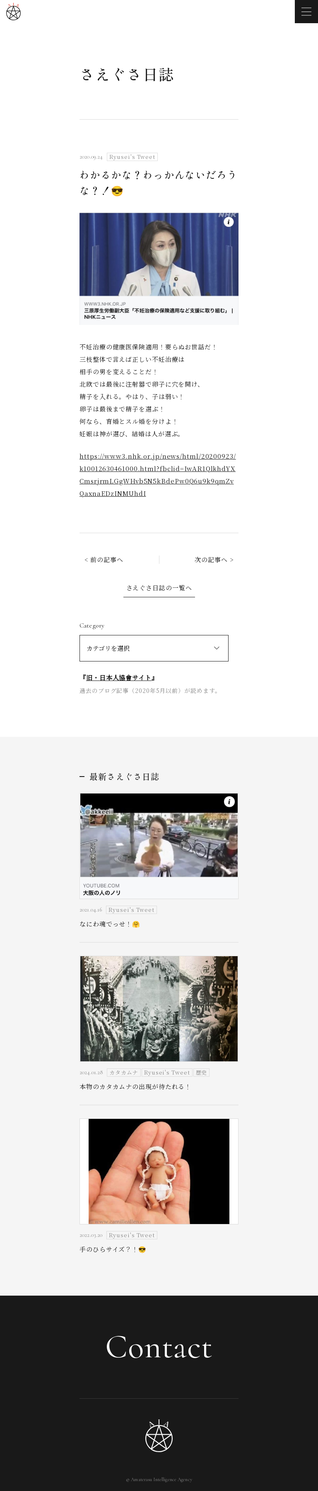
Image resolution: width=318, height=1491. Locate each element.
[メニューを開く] (306, 11)
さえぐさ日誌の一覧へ (159, 587)
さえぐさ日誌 (127, 73)
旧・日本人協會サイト (119, 677)
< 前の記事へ (103, 559)
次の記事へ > (214, 559)
